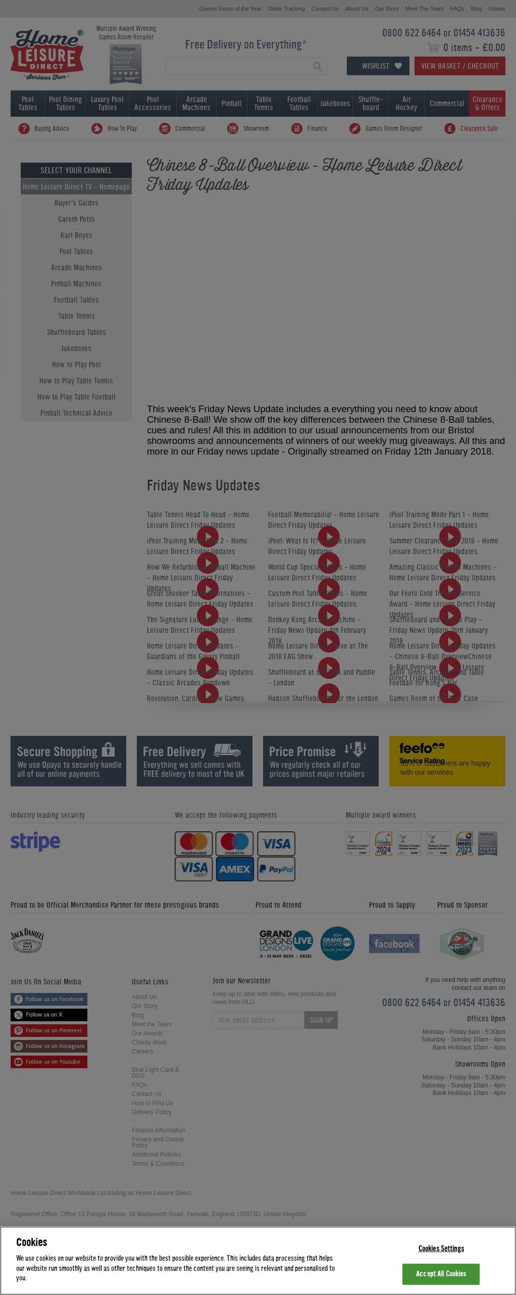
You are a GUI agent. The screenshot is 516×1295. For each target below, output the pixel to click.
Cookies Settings (441, 1249)
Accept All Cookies (441, 1274)
